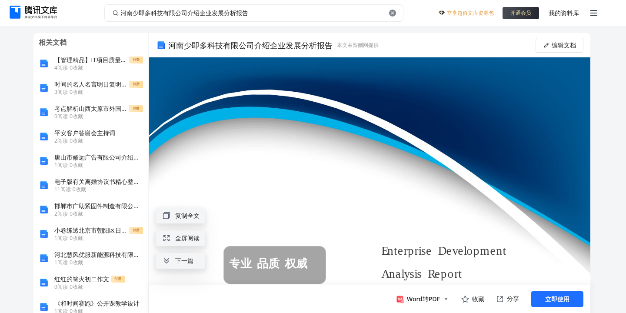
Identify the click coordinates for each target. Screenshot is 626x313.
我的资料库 (564, 13)
